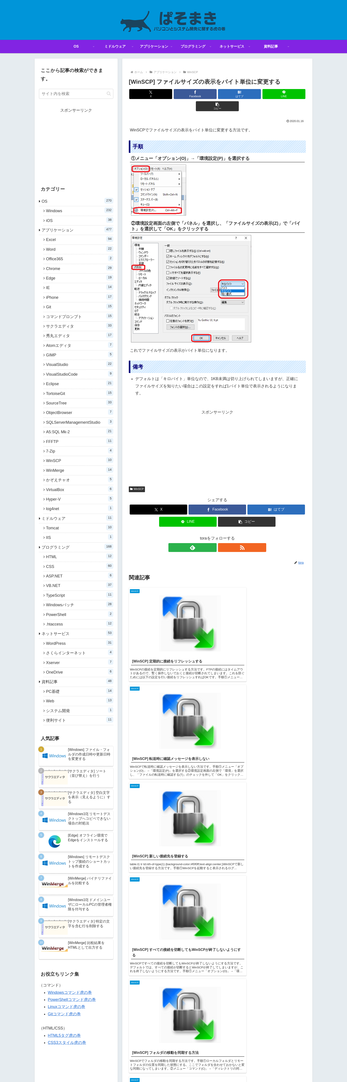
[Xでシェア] (158, 94)
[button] (277, 94)
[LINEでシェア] (247, 94)
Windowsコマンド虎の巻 (70, 992)
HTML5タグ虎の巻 (64, 1035)
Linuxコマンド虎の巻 (66, 1006)
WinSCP (137, 476)
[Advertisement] (217, 435)
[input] (76, 94)
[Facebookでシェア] (188, 94)
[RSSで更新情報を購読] (222, 535)
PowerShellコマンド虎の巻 (72, 999)
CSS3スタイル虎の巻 (67, 1042)
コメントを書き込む (217, 747)
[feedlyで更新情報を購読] (212, 535)
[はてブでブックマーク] (217, 94)
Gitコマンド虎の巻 (64, 1014)
